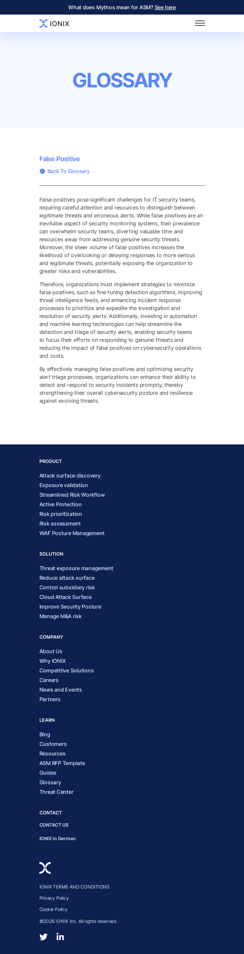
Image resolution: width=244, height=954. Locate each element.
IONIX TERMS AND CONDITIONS (74, 886)
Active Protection (60, 504)
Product (50, 461)
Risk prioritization (60, 514)
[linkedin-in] (60, 937)
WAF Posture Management (72, 533)
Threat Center (56, 792)
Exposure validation (63, 485)
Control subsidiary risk (67, 587)
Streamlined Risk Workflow (72, 494)
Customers (53, 744)
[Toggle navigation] (200, 23)
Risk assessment (60, 523)
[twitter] (43, 937)
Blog (44, 734)
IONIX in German (57, 838)
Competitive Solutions (66, 670)
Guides (48, 772)
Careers (49, 680)
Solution (51, 554)
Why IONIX (52, 661)
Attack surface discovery (70, 475)
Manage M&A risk (60, 616)
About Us (51, 651)
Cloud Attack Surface (65, 597)
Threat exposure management (76, 568)
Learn (47, 720)
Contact (50, 812)
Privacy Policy (54, 898)
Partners (50, 699)
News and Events (60, 689)
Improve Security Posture (70, 606)
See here (165, 7)
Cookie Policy (53, 909)
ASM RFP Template (62, 763)
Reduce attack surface (67, 577)
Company (51, 637)
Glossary (122, 80)
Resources (52, 753)
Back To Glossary (65, 171)
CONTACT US (54, 825)
